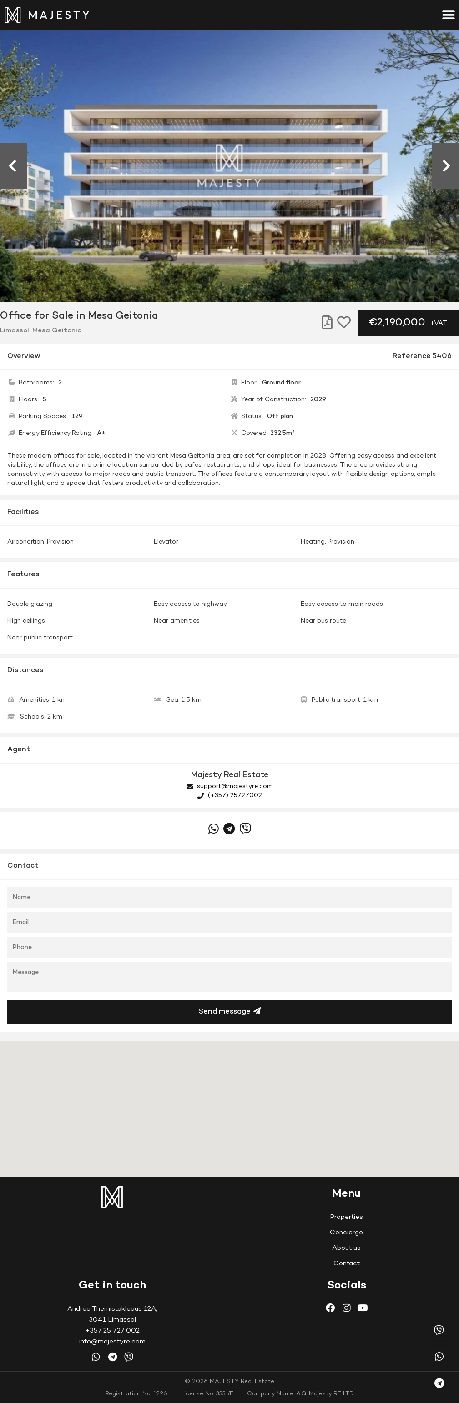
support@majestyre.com (230, 786)
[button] (449, 15)
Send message (230, 1011)
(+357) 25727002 (229, 795)
